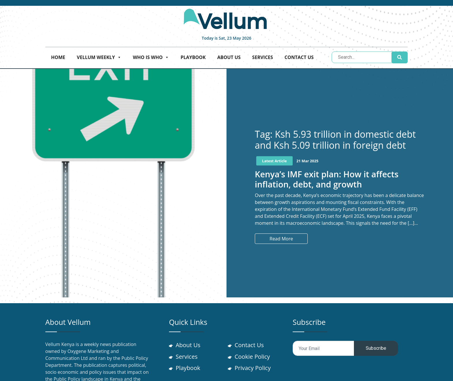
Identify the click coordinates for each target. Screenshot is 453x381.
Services (262, 57)
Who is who (151, 57)
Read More (281, 238)
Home (58, 57)
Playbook (193, 57)
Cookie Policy (252, 356)
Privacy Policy (253, 368)
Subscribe (376, 348)
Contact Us (299, 57)
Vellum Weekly (99, 57)
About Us (229, 57)
